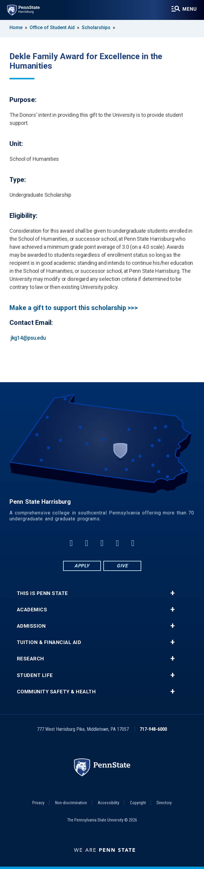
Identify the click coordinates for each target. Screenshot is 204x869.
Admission (31, 626)
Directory (164, 802)
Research (30, 659)
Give (122, 566)
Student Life (35, 675)
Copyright (138, 802)
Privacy (38, 802)
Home (16, 27)
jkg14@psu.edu (28, 338)
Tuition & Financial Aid (49, 642)
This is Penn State (42, 593)
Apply (81, 566)
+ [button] (172, 593)
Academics (32, 610)
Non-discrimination (71, 802)
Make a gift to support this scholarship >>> (73, 307)
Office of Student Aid (52, 27)
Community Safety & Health (56, 692)
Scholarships (96, 27)
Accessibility (108, 802)
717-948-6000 (153, 729)
